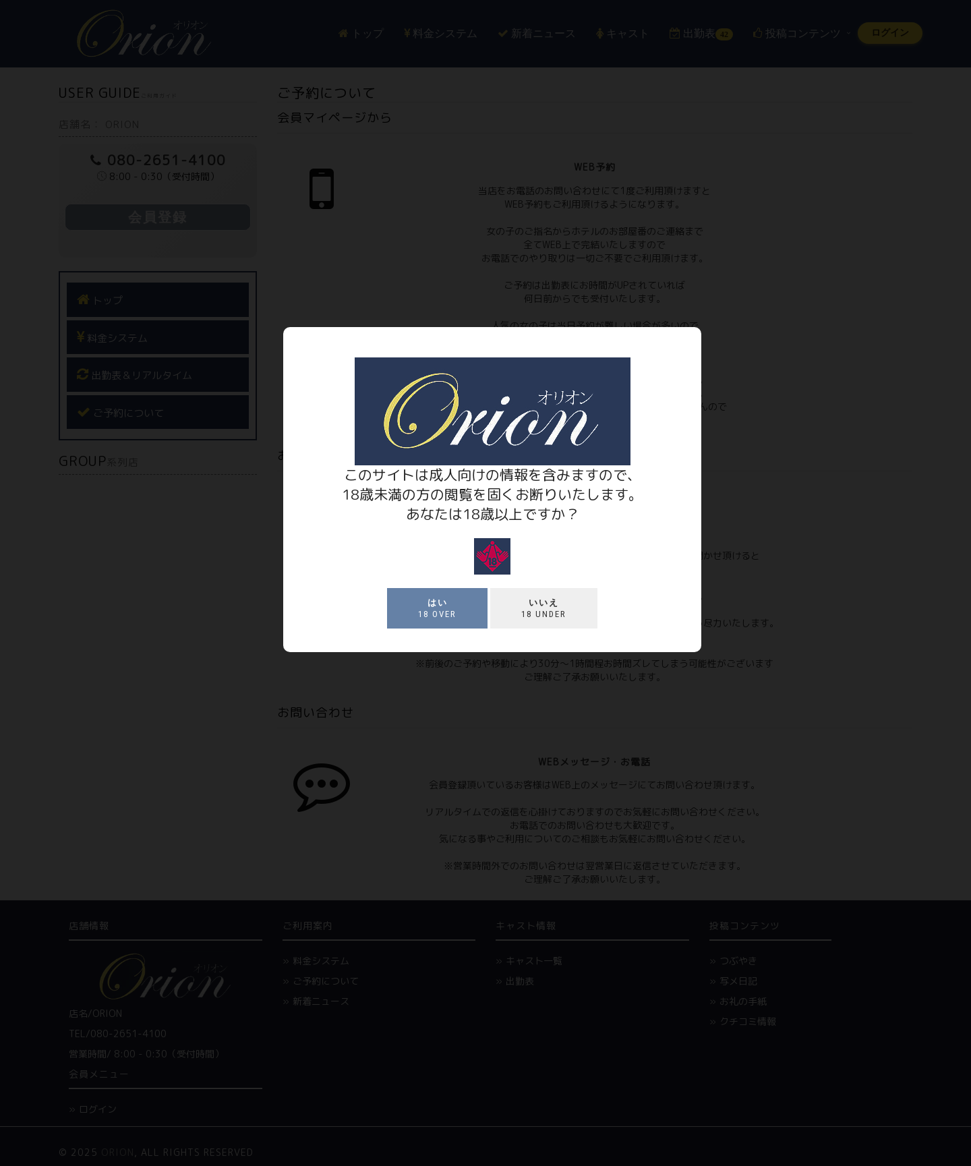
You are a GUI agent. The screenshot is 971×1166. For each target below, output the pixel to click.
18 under (543, 608)
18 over (437, 608)
